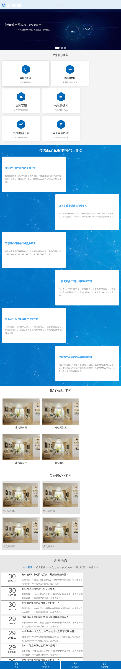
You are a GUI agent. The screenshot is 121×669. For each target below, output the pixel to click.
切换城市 (60, 4)
